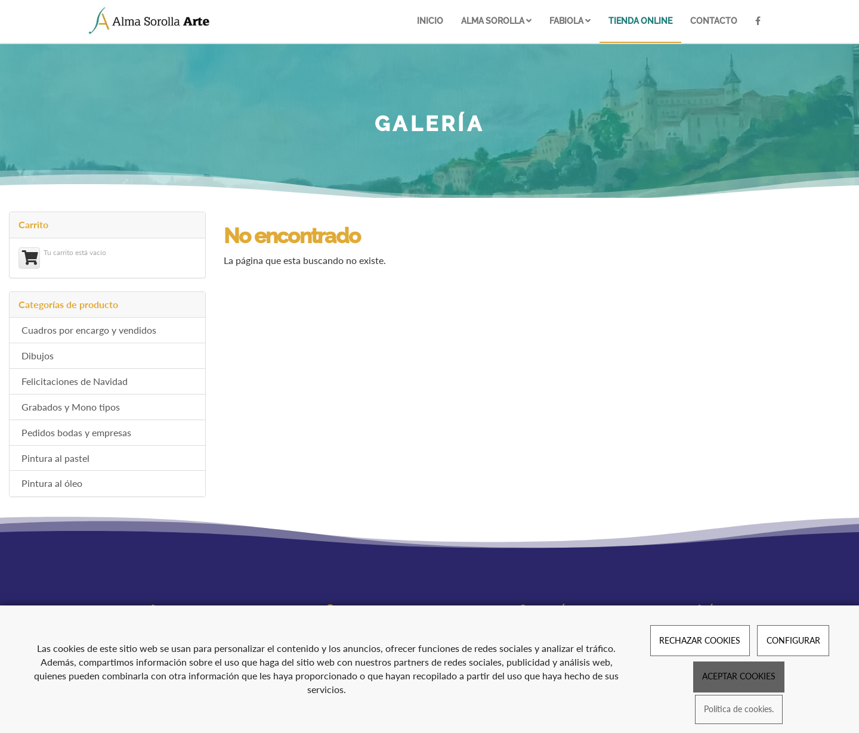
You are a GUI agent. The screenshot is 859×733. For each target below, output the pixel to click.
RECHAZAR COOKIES (699, 640)
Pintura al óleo (51, 483)
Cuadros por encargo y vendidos (88, 330)
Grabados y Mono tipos (70, 406)
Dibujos (37, 355)
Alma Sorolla (496, 20)
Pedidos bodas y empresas (76, 432)
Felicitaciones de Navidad (74, 381)
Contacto (713, 20)
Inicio (430, 20)
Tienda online (640, 20)
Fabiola (570, 20)
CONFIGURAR (793, 640)
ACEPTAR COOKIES (738, 676)
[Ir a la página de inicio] (150, 21)
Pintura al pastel (55, 458)
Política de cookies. (739, 709)
